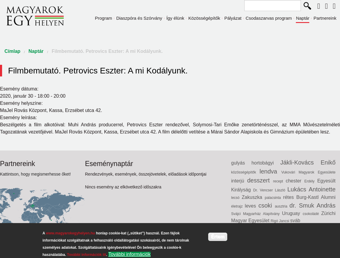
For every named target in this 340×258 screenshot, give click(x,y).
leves (252, 205)
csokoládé (312, 214)
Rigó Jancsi (280, 221)
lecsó (236, 198)
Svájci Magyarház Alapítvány (256, 214)
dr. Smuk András (313, 205)
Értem (217, 236)
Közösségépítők (204, 18)
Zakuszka (253, 197)
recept (279, 181)
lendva (270, 171)
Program (103, 18)
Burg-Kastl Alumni (316, 197)
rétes (289, 197)
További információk (129, 254)
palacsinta (274, 198)
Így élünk (175, 18)
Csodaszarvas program (269, 18)
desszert (260, 180)
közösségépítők (245, 172)
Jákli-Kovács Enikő (308, 162)
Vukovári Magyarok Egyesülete (308, 172)
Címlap (12, 51)
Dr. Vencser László (270, 190)
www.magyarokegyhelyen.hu (70, 233)
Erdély (311, 181)
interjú (239, 180)
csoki (266, 205)
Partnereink (324, 18)
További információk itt (86, 255)
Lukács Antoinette (311, 189)
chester (295, 180)
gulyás (241, 162)
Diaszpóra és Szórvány (139, 18)
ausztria (282, 206)
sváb (295, 220)
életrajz (238, 206)
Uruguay (292, 213)
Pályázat (233, 18)
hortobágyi (265, 162)
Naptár (302, 18)
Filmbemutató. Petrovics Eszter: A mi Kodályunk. (107, 51)
